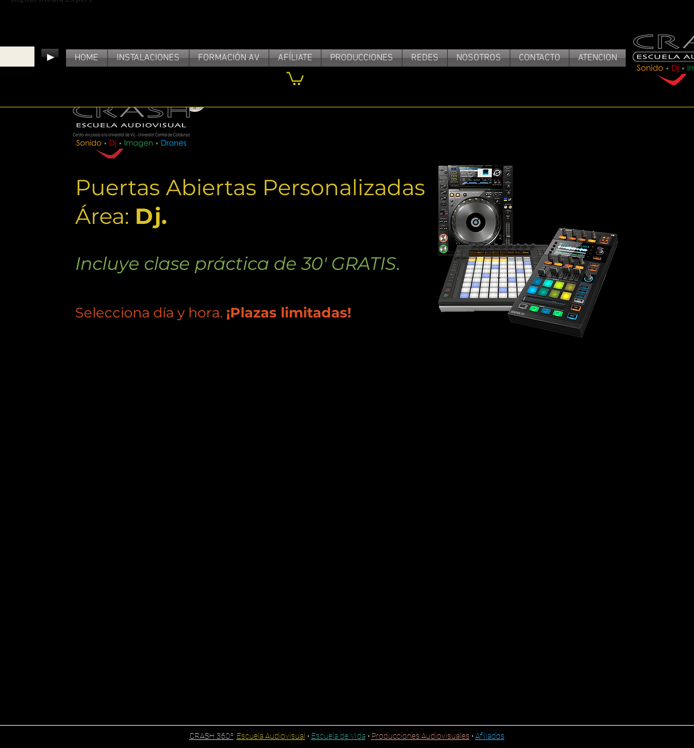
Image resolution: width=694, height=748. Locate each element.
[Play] (50, 57)
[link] (295, 78)
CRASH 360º (211, 736)
